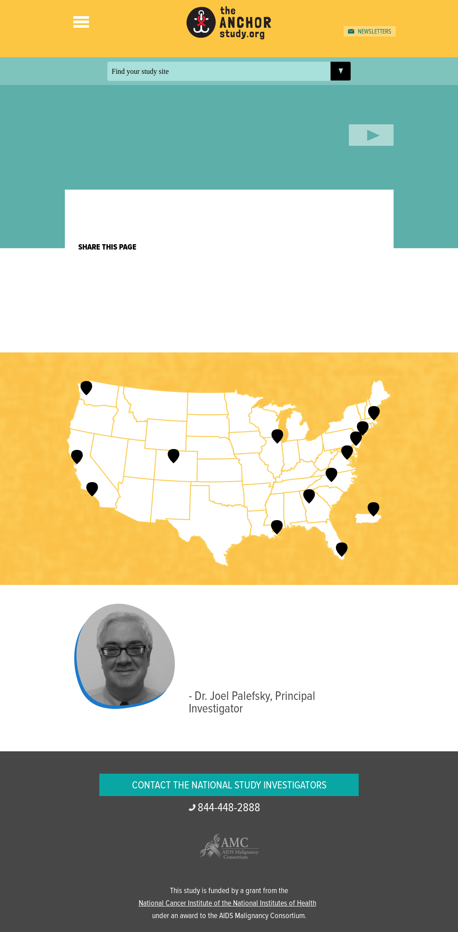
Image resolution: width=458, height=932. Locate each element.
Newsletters (374, 32)
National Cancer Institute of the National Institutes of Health (227, 903)
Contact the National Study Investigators (229, 785)
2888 (229, 808)
